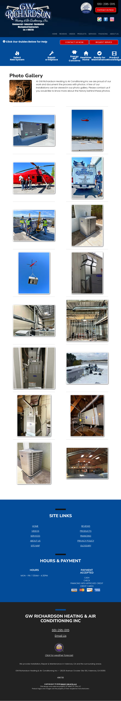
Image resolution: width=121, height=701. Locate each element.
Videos (72, 34)
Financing (103, 34)
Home (54, 34)
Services (92, 34)
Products (81, 34)
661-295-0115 (60, 630)
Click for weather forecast (59, 655)
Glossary (85, 545)
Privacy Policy (85, 540)
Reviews (63, 34)
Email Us (60, 636)
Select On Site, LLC (69, 684)
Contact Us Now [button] (105, 10)
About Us (114, 34)
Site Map (35, 545)
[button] (74, 42)
